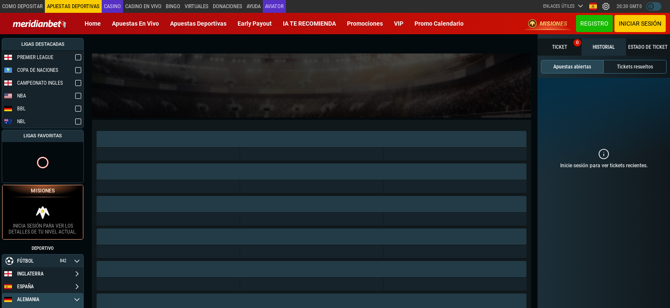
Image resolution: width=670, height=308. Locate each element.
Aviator (273, 6)
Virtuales (196, 6)
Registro (594, 23)
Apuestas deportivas (198, 23)
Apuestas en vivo (135, 23)
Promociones (365, 23)
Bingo (172, 6)
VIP (398, 23)
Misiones (547, 23)
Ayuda (253, 6)
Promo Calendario (439, 23)
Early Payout (255, 23)
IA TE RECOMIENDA (309, 23)
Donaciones (226, 6)
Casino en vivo (142, 6)
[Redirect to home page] (40, 23)
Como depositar (22, 6)
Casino (111, 6)
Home (93, 23)
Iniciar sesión (640, 23)
